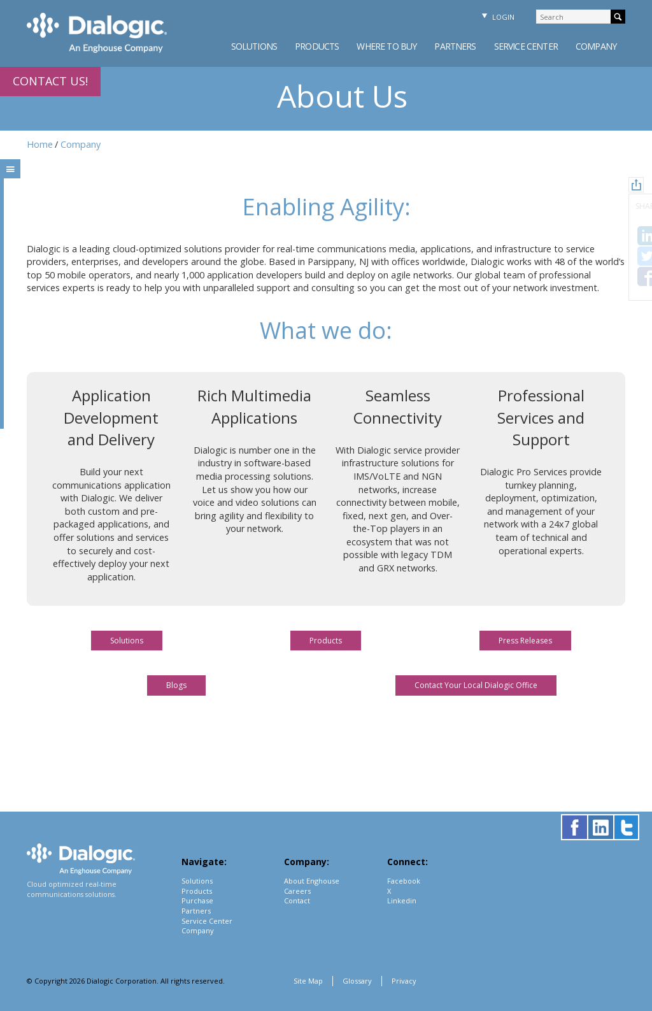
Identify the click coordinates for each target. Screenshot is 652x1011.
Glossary (357, 981)
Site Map (308, 981)
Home (40, 144)
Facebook (403, 881)
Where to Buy (386, 46)
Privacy (404, 981)
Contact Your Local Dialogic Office (476, 685)
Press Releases (525, 640)
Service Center (526, 46)
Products (317, 46)
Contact (297, 900)
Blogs (176, 685)
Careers (297, 891)
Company (596, 46)
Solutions (254, 46)
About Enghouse (311, 881)
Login (496, 17)
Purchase (197, 900)
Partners (455, 46)
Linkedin (401, 900)
